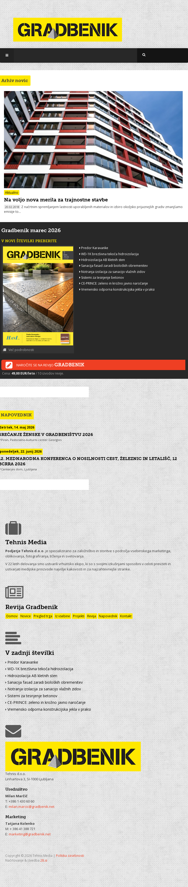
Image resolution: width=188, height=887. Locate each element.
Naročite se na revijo (45, 365)
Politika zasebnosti (70, 855)
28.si (43, 860)
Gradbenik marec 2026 (31, 230)
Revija (91, 616)
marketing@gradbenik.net (30, 834)
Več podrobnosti (18, 350)
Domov (12, 616)
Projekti (78, 616)
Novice (25, 616)
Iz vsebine (62, 616)
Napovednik (108, 616)
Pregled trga (43, 616)
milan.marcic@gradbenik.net (31, 806)
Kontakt (126, 616)
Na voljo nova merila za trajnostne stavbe (56, 200)
